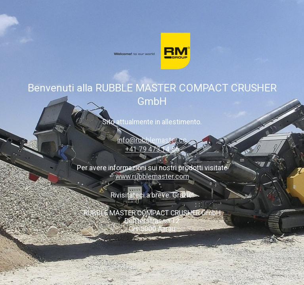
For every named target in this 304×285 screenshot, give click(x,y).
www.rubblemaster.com (152, 176)
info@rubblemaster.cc (152, 140)
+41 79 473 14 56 (152, 149)
